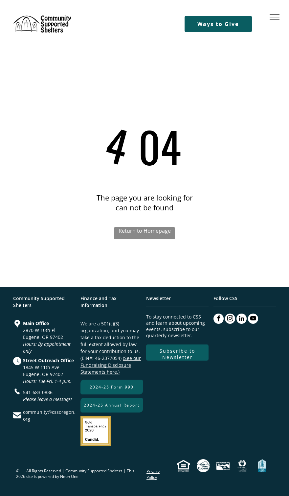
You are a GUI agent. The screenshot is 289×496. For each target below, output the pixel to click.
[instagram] (230, 319)
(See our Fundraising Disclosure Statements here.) (110, 365)
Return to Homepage (145, 230)
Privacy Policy (153, 474)
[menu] (274, 17)
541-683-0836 (38, 392)
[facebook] (218, 319)
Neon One (69, 476)
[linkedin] (241, 319)
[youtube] (253, 319)
